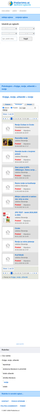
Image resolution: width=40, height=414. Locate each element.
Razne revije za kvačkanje (25, 183)
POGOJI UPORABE (18, 401)
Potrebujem (7, 86)
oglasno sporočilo (20, 344)
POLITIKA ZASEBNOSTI (9, 406)
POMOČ (23, 406)
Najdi (26, 39)
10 (28, 118)
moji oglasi (6, 11)
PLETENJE (19, 255)
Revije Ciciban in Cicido (24, 125)
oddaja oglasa (7, 17)
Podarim (7, 104)
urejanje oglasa (21, 17)
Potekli (14, 108)
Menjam (29, 104)
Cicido (17, 228)
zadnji (14, 11)
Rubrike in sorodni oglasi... (12, 394)
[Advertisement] (19, 63)
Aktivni (6, 108)
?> (27, 28)
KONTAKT (5, 401)
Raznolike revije (21, 138)
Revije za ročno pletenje (24, 242)
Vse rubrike (6, 356)
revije (4, 89)
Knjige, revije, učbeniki (24, 86)
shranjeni (22, 11)
